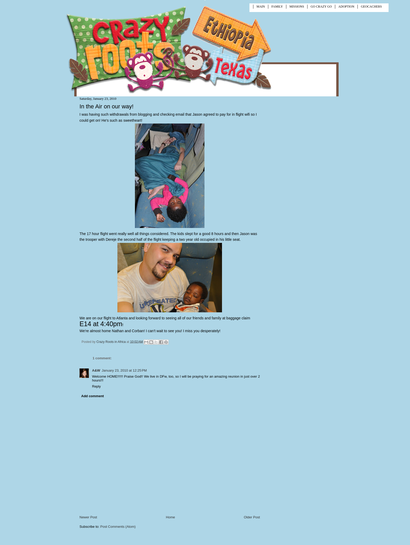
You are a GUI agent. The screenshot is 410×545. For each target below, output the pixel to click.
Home (170, 517)
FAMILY (277, 6)
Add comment (92, 396)
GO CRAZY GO (321, 6)
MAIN (261, 6)
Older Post (252, 517)
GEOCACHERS (371, 6)
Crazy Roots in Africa (111, 341)
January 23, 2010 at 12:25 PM (124, 370)
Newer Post (88, 517)
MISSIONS (296, 6)
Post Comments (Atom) (118, 527)
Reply (96, 386)
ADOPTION (346, 6)
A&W (96, 370)
